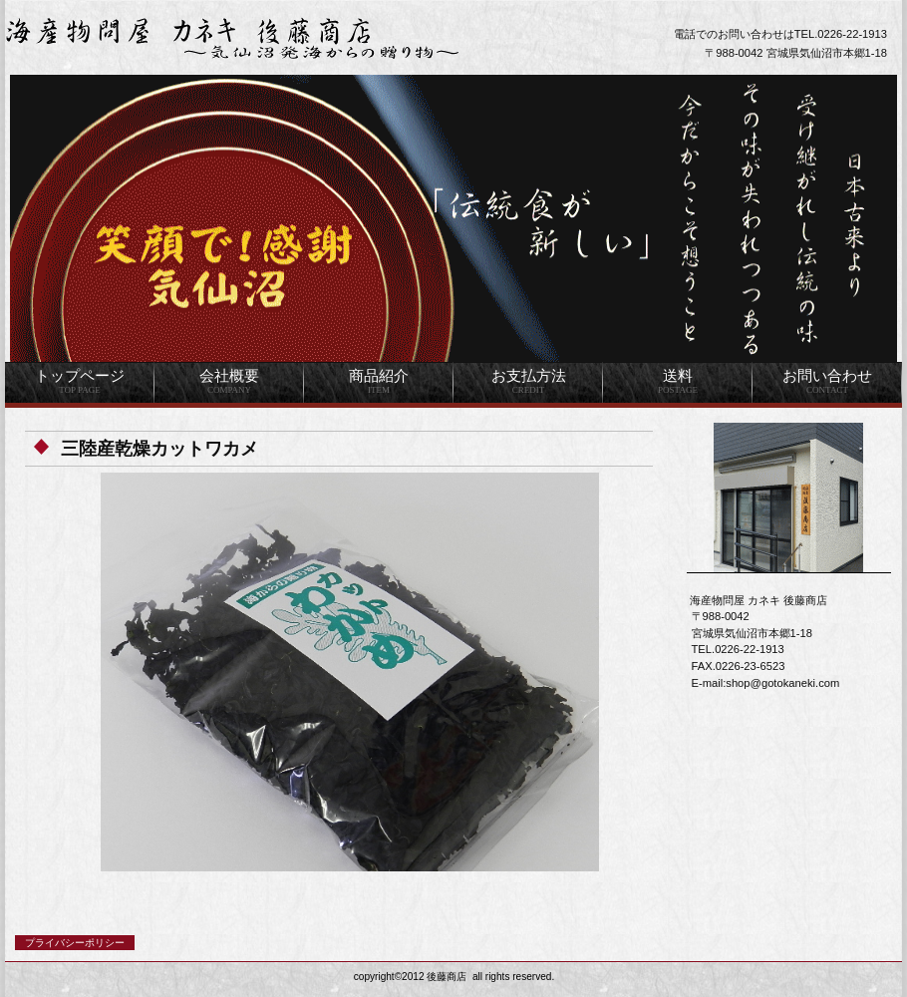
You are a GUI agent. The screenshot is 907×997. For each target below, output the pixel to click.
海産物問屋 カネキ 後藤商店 (254, 38)
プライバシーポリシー (75, 942)
